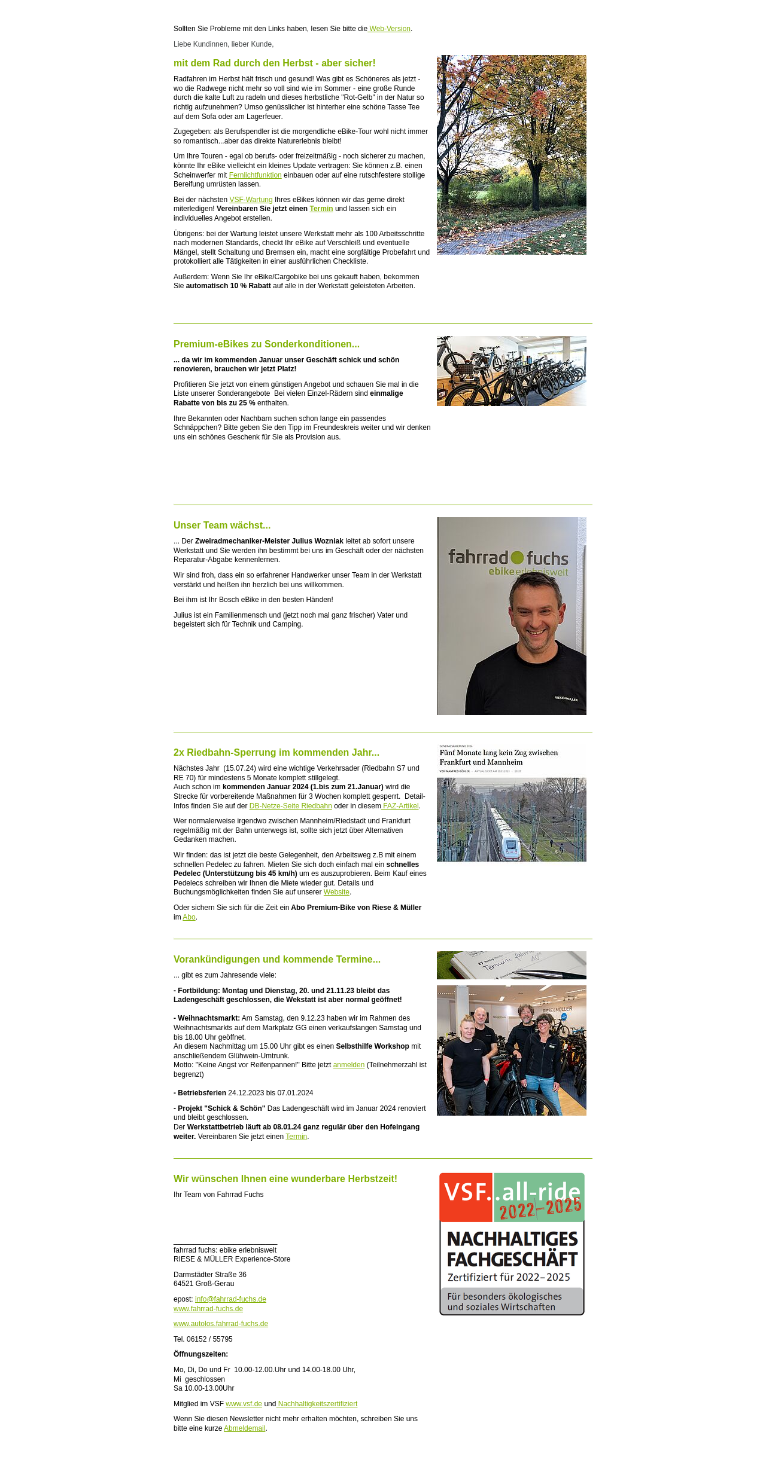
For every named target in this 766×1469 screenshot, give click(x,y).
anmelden (349, 1065)
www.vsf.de (244, 1404)
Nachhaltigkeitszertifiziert (316, 1404)
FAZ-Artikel (400, 806)
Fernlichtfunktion (255, 175)
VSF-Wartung (250, 200)
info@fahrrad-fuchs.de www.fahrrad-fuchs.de (220, 1304)
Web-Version (389, 29)
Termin (321, 208)
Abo (189, 917)
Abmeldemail (244, 1428)
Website (336, 892)
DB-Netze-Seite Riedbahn (291, 806)
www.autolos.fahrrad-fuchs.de (221, 1324)
